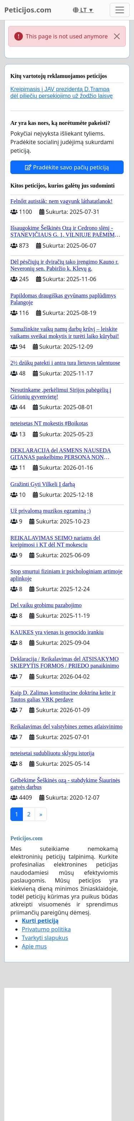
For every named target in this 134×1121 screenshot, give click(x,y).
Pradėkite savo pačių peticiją (67, 167)
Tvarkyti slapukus (45, 938)
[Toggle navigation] (120, 10)
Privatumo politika (46, 929)
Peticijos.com (27, 10)
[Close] (116, 36)
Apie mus (34, 946)
